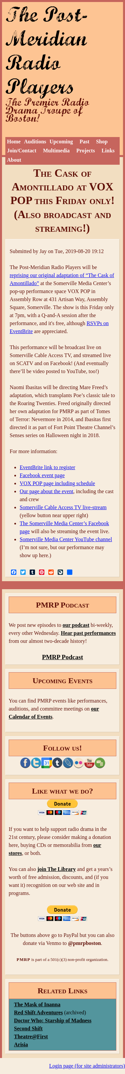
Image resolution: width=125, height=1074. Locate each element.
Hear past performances (88, 633)
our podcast (76, 625)
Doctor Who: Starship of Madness (52, 1020)
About (14, 160)
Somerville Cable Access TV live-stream (63, 507)
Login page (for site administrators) (87, 1066)
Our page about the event (46, 491)
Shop (102, 141)
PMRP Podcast (62, 657)
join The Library (56, 869)
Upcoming (61, 141)
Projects (85, 150)
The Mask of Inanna (37, 1004)
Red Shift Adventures (38, 1012)
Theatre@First (31, 1036)
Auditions (35, 141)
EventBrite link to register (47, 467)
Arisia (21, 1044)
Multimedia (56, 150)
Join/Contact (21, 150)
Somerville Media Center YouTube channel (66, 539)
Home (14, 141)
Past (84, 141)
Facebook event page (42, 475)
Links (108, 150)
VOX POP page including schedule (57, 483)
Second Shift (28, 1028)
